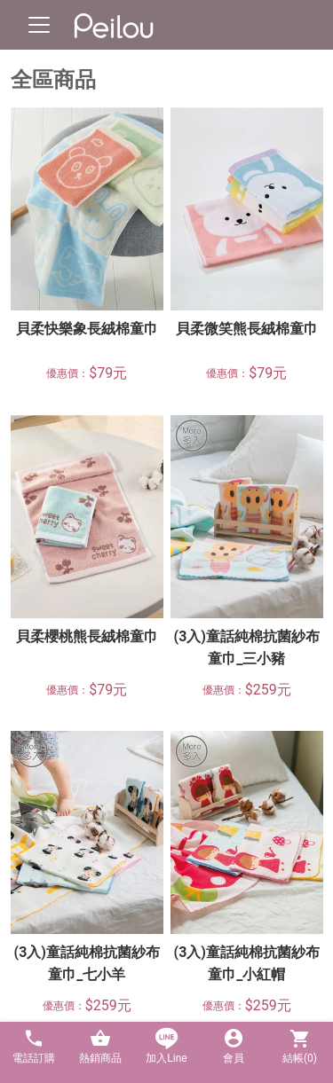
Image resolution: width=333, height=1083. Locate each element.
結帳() (299, 1046)
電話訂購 (33, 1046)
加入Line (166, 1046)
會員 (233, 1046)
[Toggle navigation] (39, 25)
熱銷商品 (99, 1046)
